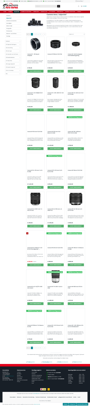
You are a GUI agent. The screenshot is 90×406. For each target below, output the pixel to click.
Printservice (9, 31)
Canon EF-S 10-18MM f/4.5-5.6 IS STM (35, 93)
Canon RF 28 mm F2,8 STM (55, 247)
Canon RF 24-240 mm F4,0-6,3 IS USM (76, 93)
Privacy (18, 381)
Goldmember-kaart (36, 378)
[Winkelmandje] (84, 6)
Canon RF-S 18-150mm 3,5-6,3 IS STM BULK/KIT (76, 326)
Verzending (19, 378)
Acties (33, 381)
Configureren (72, 404)
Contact (19, 372)
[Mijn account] (78, 6)
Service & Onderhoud (36, 377)
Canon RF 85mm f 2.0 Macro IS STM (35, 326)
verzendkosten (36, 393)
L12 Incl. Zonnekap (13, 70)
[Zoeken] (58, 6)
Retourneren (19, 377)
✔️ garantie (30, 362)
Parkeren (34, 373)
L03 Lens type (13, 51)
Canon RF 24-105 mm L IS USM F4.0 (55, 209)
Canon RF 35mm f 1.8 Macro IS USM (76, 248)
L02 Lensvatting (13, 47)
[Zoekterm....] (46, 6)
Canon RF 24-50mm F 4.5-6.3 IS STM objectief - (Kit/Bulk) (35, 248)
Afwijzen (65, 404)
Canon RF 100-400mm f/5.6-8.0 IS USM (74, 132)
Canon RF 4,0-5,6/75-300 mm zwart (34, 287)
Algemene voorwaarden (22, 380)
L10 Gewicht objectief (13, 67)
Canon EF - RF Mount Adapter (33, 54)
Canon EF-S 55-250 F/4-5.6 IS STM (56, 93)
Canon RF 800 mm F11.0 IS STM (75, 287)
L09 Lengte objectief (13, 64)
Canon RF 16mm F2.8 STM (75, 170)
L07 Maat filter (13, 60)
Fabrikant (13, 41)
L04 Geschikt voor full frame (13, 54)
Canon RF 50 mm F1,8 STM (34, 131)
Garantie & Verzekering (37, 375)
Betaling (19, 375)
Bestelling (19, 373)
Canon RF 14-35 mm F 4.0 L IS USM (35, 171)
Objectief (8, 18)
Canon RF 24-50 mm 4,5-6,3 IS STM (75, 209)
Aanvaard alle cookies (82, 404)
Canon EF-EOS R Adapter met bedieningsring (75, 54)
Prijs (13, 73)
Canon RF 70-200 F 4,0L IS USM (55, 287)
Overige (8, 36)
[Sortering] (77, 34)
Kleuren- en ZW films (11, 33)
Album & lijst (9, 26)
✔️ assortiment (77, 362)
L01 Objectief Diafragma (13, 44)
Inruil (33, 383)
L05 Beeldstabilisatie (13, 57)
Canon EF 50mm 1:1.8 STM (55, 54)
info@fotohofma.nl (9, 376)
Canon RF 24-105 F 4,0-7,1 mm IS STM (34, 209)
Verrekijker (9, 23)
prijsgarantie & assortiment (38, 380)
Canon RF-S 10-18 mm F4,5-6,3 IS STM (56, 326)
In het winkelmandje (35, 71)
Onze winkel (34, 372)
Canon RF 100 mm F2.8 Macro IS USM (54, 132)
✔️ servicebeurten (62, 362)
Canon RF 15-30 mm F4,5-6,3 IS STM (55, 171)
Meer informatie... (37, 404)
